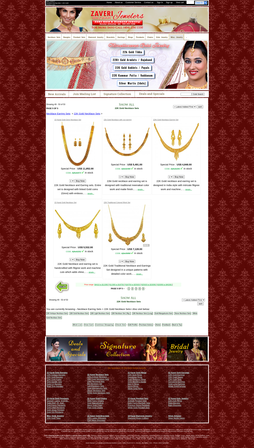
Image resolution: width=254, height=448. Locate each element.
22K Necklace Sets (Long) (142, 313)
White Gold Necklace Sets (98, 393)
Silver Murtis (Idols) (132, 83)
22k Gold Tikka (132, 52)
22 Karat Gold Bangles (57, 373)
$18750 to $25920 (132, 285)
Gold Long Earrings (176, 384)
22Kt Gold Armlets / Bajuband (132, 60)
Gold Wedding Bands (137, 382)
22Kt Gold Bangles (55, 377)
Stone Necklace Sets (183, 313)
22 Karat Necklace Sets (97, 375)
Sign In (160, 2)
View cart (180, 2)
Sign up (169, 2)
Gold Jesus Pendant (55, 410)
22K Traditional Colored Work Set (117, 202)
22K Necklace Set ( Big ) (121, 313)
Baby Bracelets (174, 405)
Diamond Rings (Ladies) (138, 418)
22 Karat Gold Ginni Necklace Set (67, 120)
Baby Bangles (174, 403)
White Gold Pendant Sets (139, 408)
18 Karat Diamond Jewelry (140, 416)
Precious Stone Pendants (139, 405)
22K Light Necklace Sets (100, 313)
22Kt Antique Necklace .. (97, 377)
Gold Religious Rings (137, 379)
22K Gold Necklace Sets (126, 108)
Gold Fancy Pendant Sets (139, 403)
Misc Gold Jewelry (55, 416)
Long (89, 386)
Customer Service (133, 2)
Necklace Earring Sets (58, 113)
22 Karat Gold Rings (137, 373)
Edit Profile (132, 325)
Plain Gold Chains (95, 408)
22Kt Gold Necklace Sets (98, 379)
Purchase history (145, 325)
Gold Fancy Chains (95, 401)
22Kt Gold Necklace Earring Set (165, 120)
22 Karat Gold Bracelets (98, 416)
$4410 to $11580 (101, 285)
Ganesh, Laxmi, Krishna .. (58, 401)
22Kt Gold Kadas (54, 379)
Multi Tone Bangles (55, 386)
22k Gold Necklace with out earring (118, 120)
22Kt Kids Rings (175, 401)
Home (109, 2)
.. (186, 37)
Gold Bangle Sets (54, 382)
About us (118, 2)
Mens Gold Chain (94, 405)
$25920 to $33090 (148, 285)
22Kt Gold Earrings (176, 375)
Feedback (166, 325)
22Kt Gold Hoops (175, 377)
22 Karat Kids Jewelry (178, 398)
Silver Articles (174, 416)
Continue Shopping (104, 325)
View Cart (88, 325)
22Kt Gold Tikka (54, 418)
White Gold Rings (135, 389)
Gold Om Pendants (55, 412)
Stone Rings (133, 386)
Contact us (148, 2)
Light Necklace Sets (95, 381)
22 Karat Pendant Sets (138, 398)
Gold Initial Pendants (56, 408)
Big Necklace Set (94, 384)
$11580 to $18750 (116, 285)
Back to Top (176, 325)
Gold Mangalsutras (95, 403)
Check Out (120, 325)
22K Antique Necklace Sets (57, 313)
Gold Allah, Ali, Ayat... (56, 403)
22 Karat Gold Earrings (178, 373)
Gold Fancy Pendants (56, 405)
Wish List (77, 325)
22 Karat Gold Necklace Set (65, 202)
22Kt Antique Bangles (56, 375)
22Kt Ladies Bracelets (96, 418)
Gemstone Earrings (176, 382)
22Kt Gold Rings (135, 375)
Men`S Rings (133, 384)
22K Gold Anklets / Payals (132, 68)
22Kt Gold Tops (175, 379)
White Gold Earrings (177, 386)
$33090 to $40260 (164, 285)
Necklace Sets (98, 386)
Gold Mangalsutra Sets (163, 313)
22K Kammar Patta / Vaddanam (132, 75)
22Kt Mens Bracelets (96, 420)
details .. (90, 193)
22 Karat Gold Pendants (58, 398)
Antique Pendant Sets (137, 401)
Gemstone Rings (135, 377)
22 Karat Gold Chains (97, 398)
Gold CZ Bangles (54, 384)
